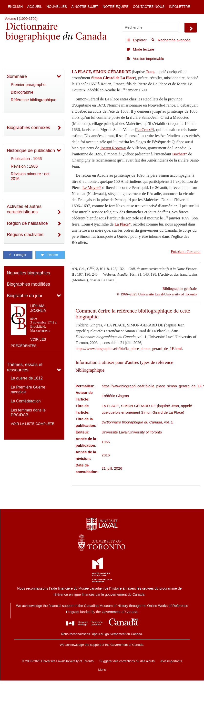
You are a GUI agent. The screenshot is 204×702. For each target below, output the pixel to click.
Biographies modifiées (28, 284)
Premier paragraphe (28, 85)
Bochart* (179, 154)
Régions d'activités (25, 234)
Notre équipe (116, 7)
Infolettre (179, 7)
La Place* (122, 224)
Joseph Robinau (113, 148)
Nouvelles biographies (28, 272)
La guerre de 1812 (27, 378)
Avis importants (171, 661)
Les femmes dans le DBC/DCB (28, 412)
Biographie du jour (24, 295)
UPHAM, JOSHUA (38, 308)
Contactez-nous (148, 7)
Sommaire (17, 76)
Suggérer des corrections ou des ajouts (126, 661)
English (15, 7)
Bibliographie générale (180, 288)
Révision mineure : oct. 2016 (31, 176)
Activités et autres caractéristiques (24, 209)
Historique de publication (31, 150)
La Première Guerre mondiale (28, 389)
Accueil (34, 7)
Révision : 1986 (24, 166)
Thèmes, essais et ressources (24, 367)
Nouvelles (56, 7)
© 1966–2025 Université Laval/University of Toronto (157, 294)
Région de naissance (27, 223)
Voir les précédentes (28, 342)
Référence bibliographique (33, 100)
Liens (102, 669)
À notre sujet (84, 7)
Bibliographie (22, 92)
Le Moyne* (91, 187)
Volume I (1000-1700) (21, 19)
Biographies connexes (28, 127)
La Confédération (26, 401)
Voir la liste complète (32, 424)
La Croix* (144, 129)
